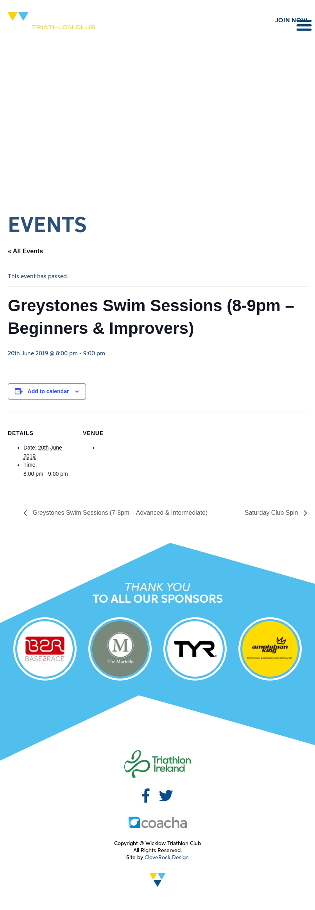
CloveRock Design (167, 857)
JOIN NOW (291, 21)
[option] (44, 650)
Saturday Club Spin (272, 512)
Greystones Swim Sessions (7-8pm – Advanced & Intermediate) (120, 512)
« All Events (25, 251)
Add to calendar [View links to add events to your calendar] (48, 391)
